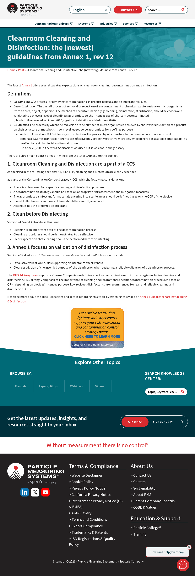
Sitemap (59, 561)
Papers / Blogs (48, 386)
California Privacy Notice (91, 494)
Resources (150, 23)
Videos (99, 386)
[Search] (183, 10)
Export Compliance (87, 525)
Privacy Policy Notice (88, 488)
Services (128, 23)
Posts (22, 70)
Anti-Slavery (81, 513)
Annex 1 (27, 85)
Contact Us (128, 9)
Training (140, 534)
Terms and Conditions (89, 519)
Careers (139, 481)
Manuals (20, 386)
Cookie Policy (82, 481)
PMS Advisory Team (26, 275)
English (79, 9)
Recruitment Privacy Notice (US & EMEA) (95, 503)
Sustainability (144, 488)
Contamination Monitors (52, 23)
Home (11, 70)
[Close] (189, 547)
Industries (106, 23)
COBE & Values (145, 507)
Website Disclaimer (87, 475)
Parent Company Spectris (154, 500)
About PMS (142, 494)
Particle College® (147, 527)
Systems (84, 23)
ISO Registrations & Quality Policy (92, 541)
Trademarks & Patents (90, 532)
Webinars (76, 386)
